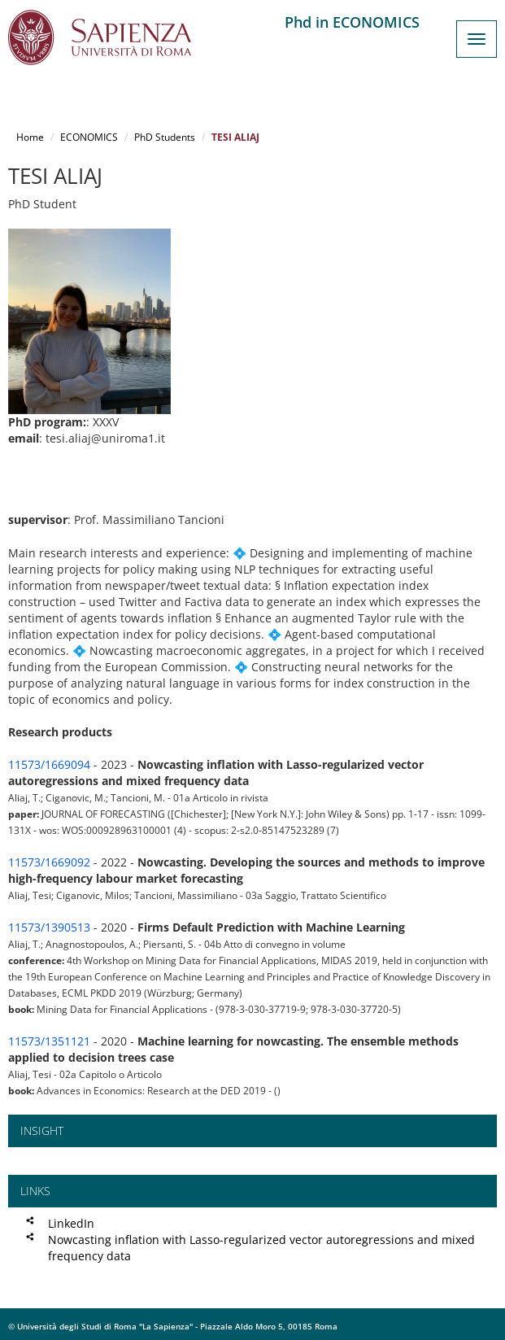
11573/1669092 (49, 862)
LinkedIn (71, 1223)
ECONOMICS (89, 137)
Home (30, 137)
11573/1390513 (49, 927)
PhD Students (164, 137)
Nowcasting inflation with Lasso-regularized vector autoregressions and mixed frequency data (261, 1248)
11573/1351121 (49, 1041)
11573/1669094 (49, 764)
